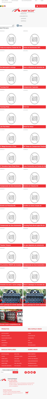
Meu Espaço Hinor (42, 6)
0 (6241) (3, 356)
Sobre (42, 0)
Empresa (23, 21)
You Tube (31, 372)
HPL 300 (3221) (17, 365)
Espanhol (3, 6)
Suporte (23, 18)
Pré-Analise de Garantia (7, 2)
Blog (36, 0)
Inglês (5, 6)
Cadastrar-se (31, 335)
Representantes (32, 363)
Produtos (23, 13)
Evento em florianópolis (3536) (19, 361)
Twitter (28, 372)
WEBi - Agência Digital (27, 392)
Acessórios (4, 342)
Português (1, 6)
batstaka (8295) (5, 354)
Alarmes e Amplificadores (5, 345)
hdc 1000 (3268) (17, 363)
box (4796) (16, 354)
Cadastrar (15, 372)
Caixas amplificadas (6, 338)
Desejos (30, 342)
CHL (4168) (16, 358)
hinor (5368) (4, 363)
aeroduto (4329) (18, 356)
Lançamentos (23, 16)
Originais (3, 340)
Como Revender (14, 0)
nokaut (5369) (4, 361)
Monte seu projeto (33, 358)
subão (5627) (4, 358)
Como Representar (33, 361)
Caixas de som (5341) (6, 365)
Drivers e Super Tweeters (5, 336)
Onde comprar (5, 0)
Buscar (12, 26)
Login (29, 333)
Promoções (31, 338)
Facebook (25, 372)
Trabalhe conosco (33, 365)
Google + (34, 372)
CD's (29, 340)
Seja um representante (27, 0)
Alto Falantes (5, 333)
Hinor (23, 10)
